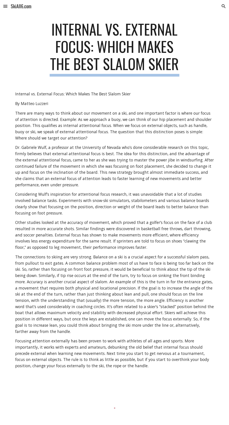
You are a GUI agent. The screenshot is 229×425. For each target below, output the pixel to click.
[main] (114, 48)
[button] (5, 6)
